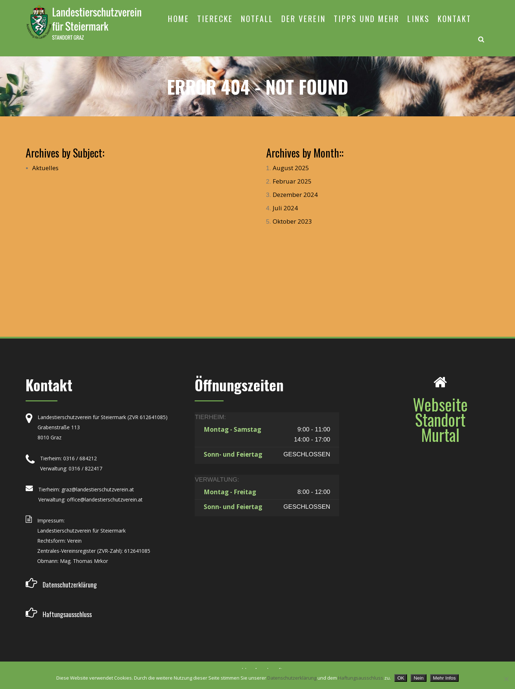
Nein (418, 678)
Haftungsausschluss (360, 678)
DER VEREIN (303, 18)
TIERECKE (215, 18)
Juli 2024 (285, 208)
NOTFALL (257, 18)
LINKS (418, 18)
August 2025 (291, 168)
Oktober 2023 (292, 221)
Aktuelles (45, 168)
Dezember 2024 (295, 194)
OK (400, 678)
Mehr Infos (444, 678)
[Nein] (506, 678)
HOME (178, 18)
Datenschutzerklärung (291, 678)
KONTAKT (454, 18)
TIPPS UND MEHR (366, 18)
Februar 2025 (292, 181)
